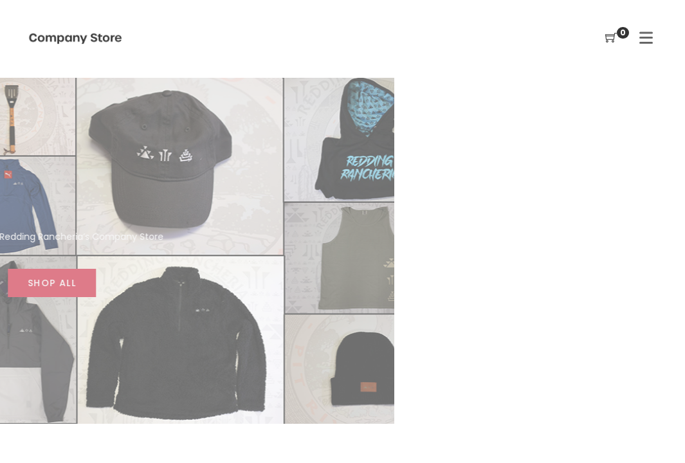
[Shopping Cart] (611, 38)
